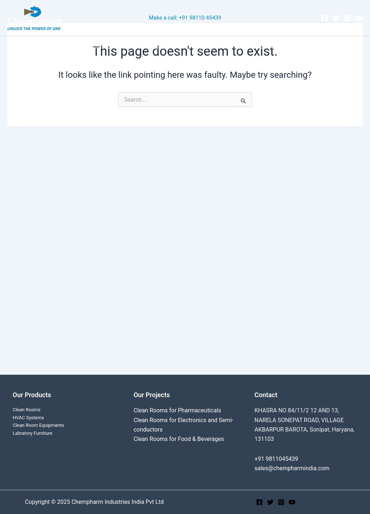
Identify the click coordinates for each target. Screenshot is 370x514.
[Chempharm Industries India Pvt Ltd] (34, 17)
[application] (174, 47)
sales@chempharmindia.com (292, 468)
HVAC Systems (28, 417)
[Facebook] (324, 18)
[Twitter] (336, 18)
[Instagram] (347, 18)
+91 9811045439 (276, 458)
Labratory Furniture (32, 433)
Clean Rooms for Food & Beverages (179, 439)
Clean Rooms (92, 46)
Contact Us (281, 46)
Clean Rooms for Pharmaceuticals (177, 410)
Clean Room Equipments (38, 425)
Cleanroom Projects (149, 47)
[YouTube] (359, 18)
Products (205, 47)
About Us (243, 46)
